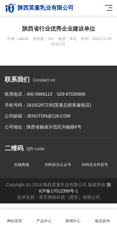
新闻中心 (73, 217)
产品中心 (44, 217)
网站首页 (14, 217)
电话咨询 (102, 217)
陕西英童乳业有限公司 (39, 7)
